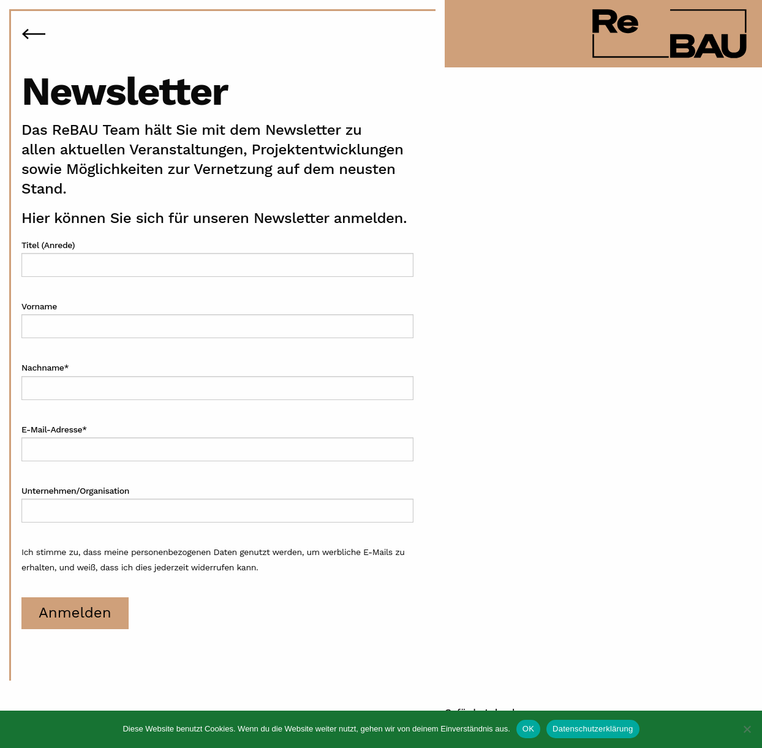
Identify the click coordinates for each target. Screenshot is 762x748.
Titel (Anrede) (48, 245)
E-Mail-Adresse (54, 429)
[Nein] (747, 729)
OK (528, 728)
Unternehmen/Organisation (75, 491)
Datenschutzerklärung (593, 728)
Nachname (45, 367)
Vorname (39, 306)
